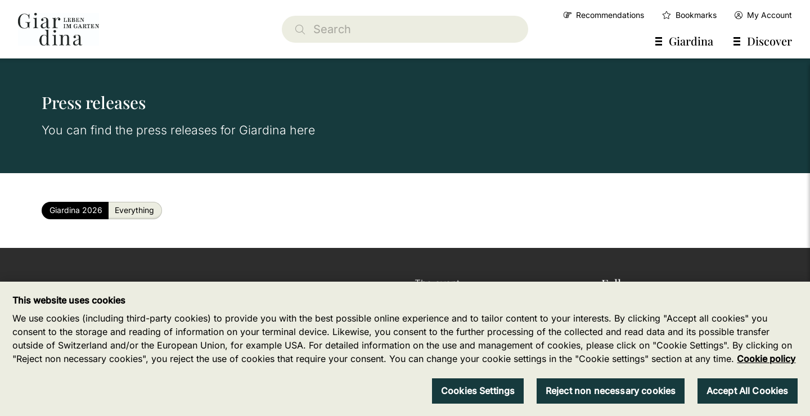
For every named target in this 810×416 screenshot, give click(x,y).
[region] (405, 349)
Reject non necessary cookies (611, 390)
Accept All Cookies (747, 390)
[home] (58, 29)
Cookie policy (766, 358)
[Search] (405, 29)
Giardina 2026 (76, 210)
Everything (134, 210)
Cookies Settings (478, 390)
